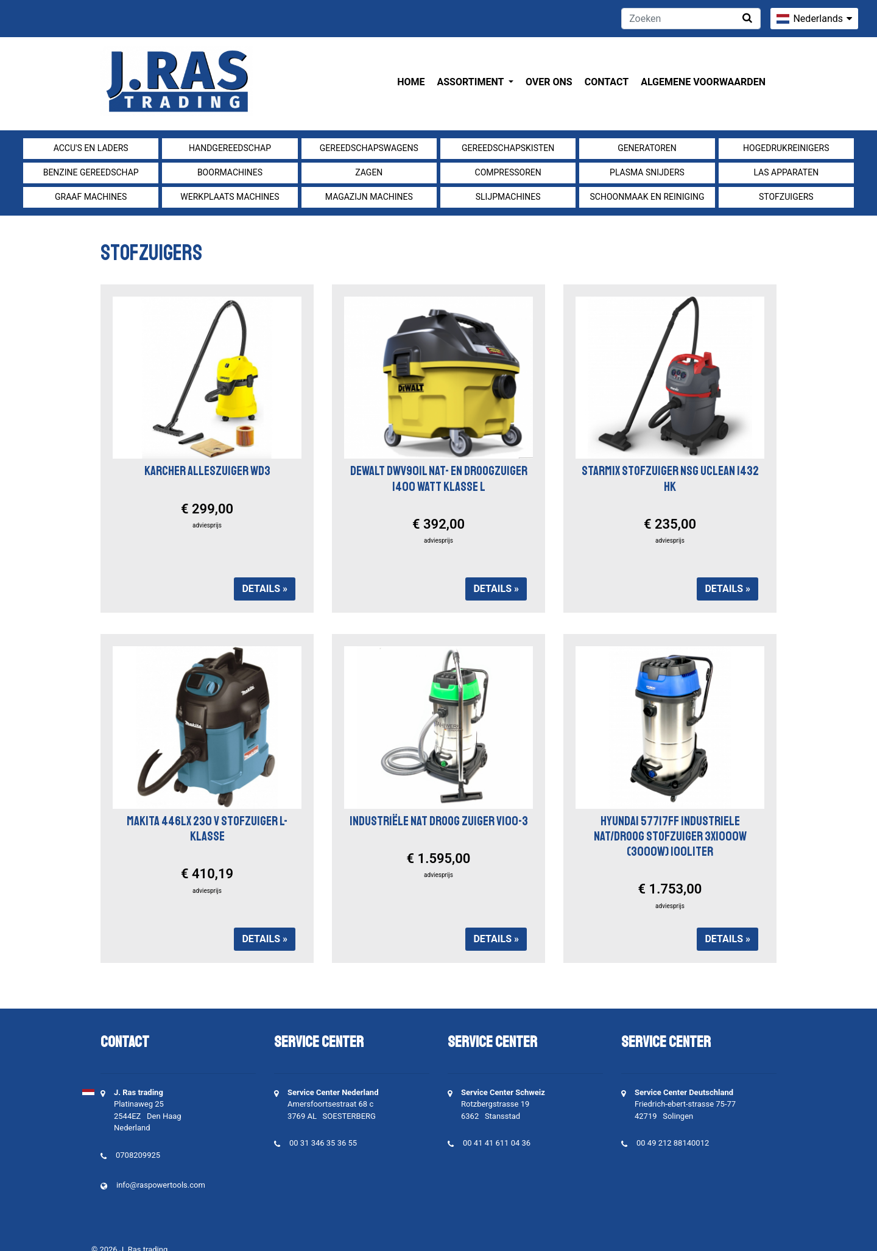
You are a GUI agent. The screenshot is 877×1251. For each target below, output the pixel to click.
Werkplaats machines (229, 197)
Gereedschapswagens (369, 148)
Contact (607, 82)
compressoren (508, 172)
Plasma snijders (647, 172)
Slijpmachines (508, 197)
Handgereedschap (230, 148)
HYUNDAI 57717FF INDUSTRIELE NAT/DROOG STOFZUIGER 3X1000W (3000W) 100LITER (670, 836)
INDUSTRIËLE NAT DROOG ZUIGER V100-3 (439, 821)
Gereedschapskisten (508, 148)
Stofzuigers (786, 197)
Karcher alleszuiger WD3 (207, 471)
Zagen (368, 172)
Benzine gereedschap (91, 172)
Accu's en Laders (91, 148)
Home (410, 82)
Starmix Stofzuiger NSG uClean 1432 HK (670, 478)
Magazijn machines (369, 197)
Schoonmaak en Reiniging (647, 197)
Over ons (549, 82)
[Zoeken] (691, 18)
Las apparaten (786, 172)
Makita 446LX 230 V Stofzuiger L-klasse (207, 828)
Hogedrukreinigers (786, 148)
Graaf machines (91, 197)
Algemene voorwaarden (703, 82)
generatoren (647, 148)
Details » (264, 588)
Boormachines (229, 172)
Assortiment (471, 82)
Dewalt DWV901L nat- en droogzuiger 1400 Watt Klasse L (438, 478)
